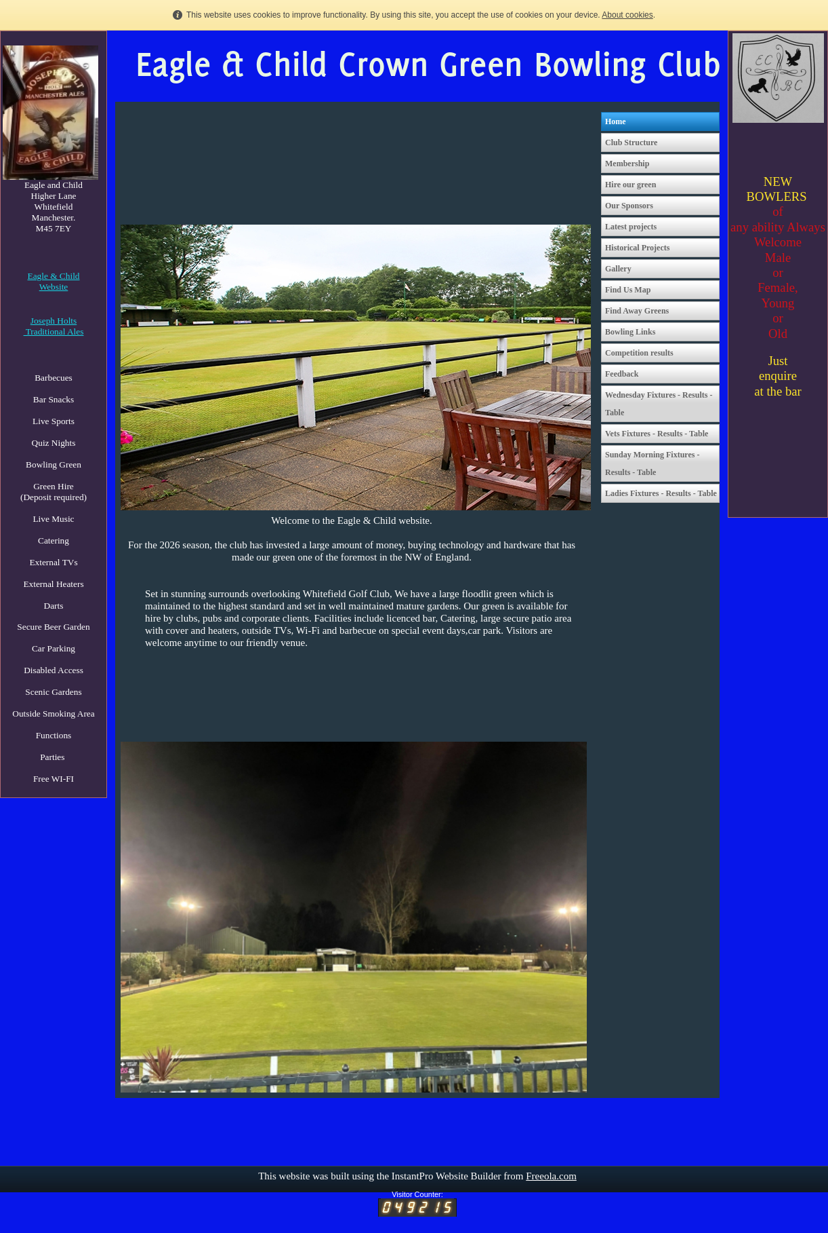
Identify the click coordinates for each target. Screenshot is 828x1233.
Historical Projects (637, 247)
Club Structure (631, 142)
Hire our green (630, 184)
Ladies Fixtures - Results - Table (661, 493)
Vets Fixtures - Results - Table (656, 433)
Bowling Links (630, 332)
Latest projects (631, 226)
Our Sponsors (629, 205)
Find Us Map (627, 290)
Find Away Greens (637, 311)
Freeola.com (551, 1176)
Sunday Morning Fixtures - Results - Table (652, 463)
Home (615, 121)
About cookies (627, 15)
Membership (627, 163)
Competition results (639, 353)
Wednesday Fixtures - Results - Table (658, 403)
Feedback (621, 374)
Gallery (618, 268)
